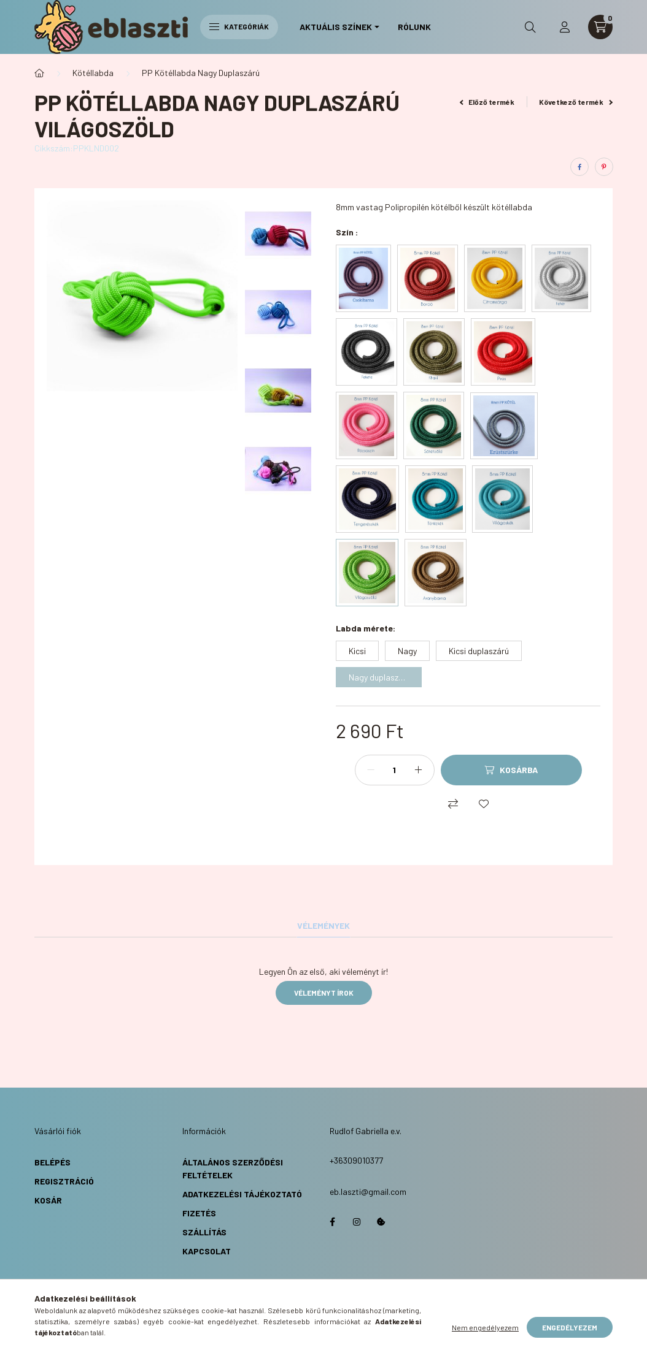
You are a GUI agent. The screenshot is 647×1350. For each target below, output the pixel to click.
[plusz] (418, 770)
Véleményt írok (324, 992)
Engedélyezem (569, 1327)
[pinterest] (604, 167)
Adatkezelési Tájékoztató (242, 1194)
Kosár (48, 1200)
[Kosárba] (511, 770)
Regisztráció (64, 1181)
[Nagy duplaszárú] (379, 677)
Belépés (52, 1162)
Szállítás (204, 1232)
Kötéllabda (93, 72)
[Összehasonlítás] (453, 803)
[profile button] (564, 27)
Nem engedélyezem (485, 1327)
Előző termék (487, 101)
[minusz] (371, 770)
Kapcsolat (206, 1251)
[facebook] (579, 167)
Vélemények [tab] (323, 925)
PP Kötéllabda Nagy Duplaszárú (201, 72)
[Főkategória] (39, 73)
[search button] (530, 27)
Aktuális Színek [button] (336, 26)
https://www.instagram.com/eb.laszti (356, 1222)
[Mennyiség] (394, 770)
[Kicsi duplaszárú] (479, 651)
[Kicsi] (357, 651)
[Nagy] (407, 651)
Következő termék (576, 101)
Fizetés (199, 1213)
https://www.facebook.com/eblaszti (332, 1222)
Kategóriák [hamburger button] (239, 26)
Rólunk (414, 26)
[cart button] (600, 27)
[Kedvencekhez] (483, 803)
